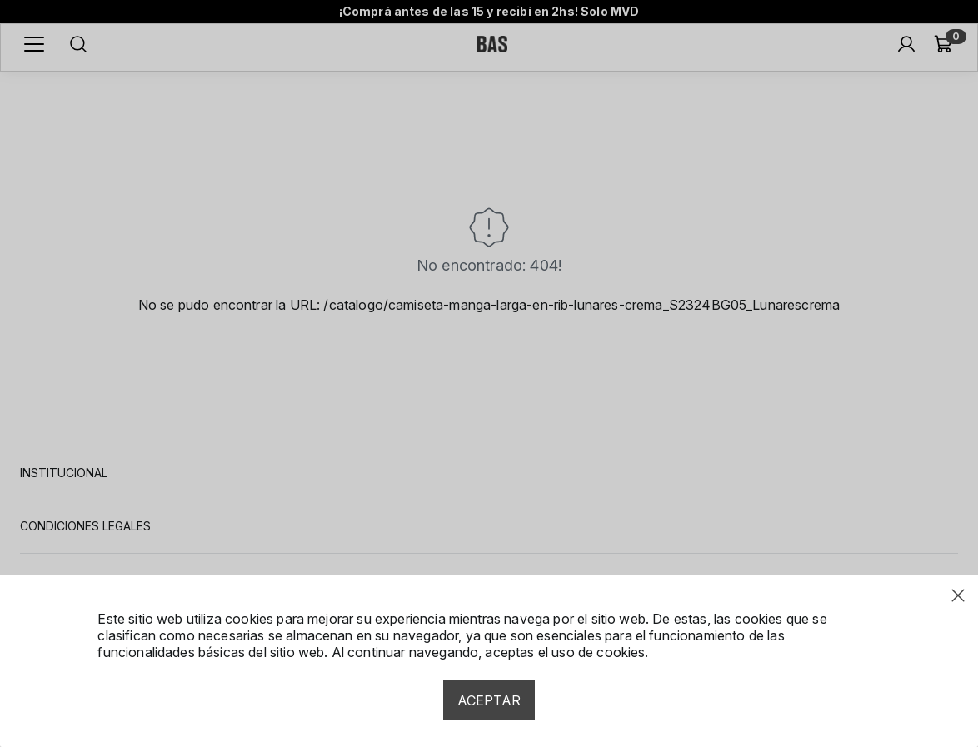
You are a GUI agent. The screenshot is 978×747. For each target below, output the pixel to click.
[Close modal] (958, 595)
